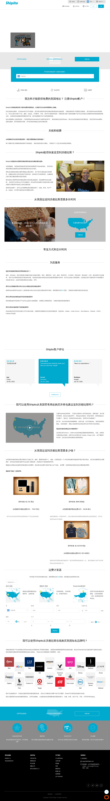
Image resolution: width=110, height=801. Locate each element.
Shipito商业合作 (9, 761)
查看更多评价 (55, 394)
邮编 (32, 606)
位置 (58, 577)
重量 (7, 617)
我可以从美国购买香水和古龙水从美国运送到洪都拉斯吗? (23, 286)
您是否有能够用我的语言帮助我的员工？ (18, 271)
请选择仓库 (11, 582)
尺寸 (32, 617)
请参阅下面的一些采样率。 (14, 471)
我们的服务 (65, 6)
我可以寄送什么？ (35, 768)
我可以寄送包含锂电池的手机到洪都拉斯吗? (19, 297)
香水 (62, 290)
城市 (57, 606)
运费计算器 (81, 1)
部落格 (72, 1)
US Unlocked (59, 776)
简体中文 (100, 1)
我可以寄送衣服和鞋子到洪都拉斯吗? (17, 307)
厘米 (91, 621)
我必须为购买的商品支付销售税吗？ (67, 429)
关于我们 (86, 6)
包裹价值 (84, 606)
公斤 (24, 621)
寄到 (92, 1)
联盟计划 (57, 771)
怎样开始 (76, 6)
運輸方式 (32, 766)
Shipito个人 (8, 758)
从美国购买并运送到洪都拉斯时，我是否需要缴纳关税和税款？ (25, 139)
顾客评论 (57, 768)
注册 (101, 6)
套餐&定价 (33, 761)
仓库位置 (57, 761)
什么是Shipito (59, 758)
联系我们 (84, 755)
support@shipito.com (88, 761)
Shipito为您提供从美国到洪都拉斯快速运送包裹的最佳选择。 (25, 161)
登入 (94, 6)
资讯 (56, 766)
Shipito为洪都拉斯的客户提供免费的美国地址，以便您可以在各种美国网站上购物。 (31, 107)
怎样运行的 (33, 758)
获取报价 (55, 630)
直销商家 (57, 774)
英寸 (97, 621)
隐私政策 (50, 794)
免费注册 (87, 59)
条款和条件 (58, 794)
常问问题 (32, 763)
